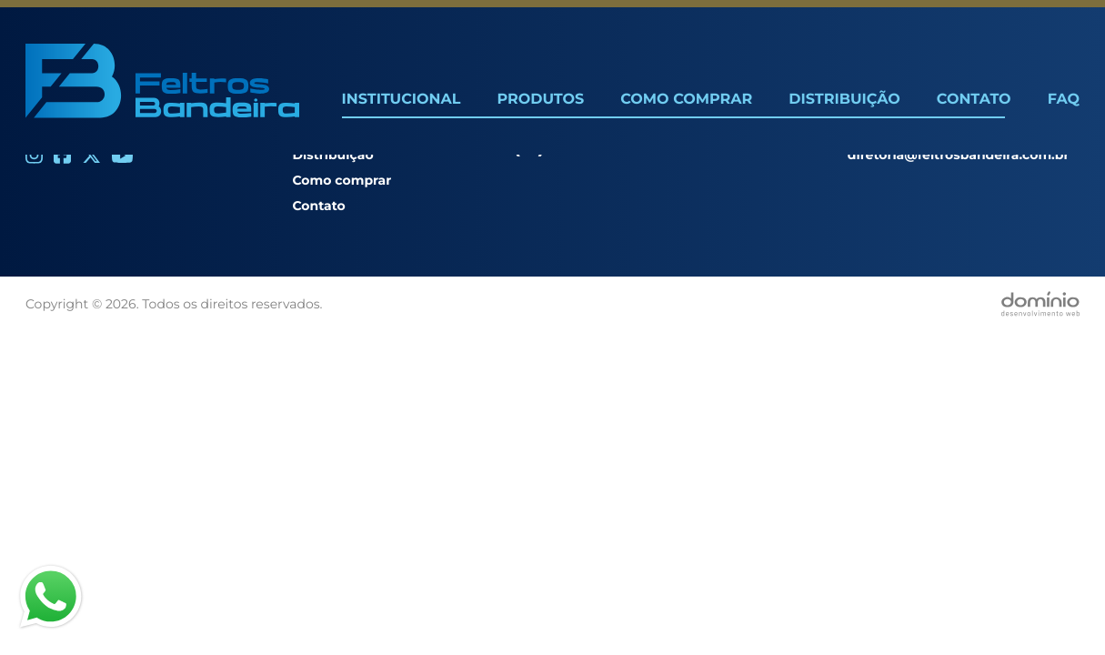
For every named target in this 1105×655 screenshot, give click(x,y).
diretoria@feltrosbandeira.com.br (959, 154)
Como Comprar (686, 99)
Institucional (401, 99)
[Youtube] (122, 155)
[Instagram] (34, 155)
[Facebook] (62, 155)
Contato (974, 99)
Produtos (540, 99)
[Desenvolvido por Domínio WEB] (1040, 304)
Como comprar (341, 180)
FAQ (1064, 99)
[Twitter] (91, 155)
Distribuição (844, 99)
